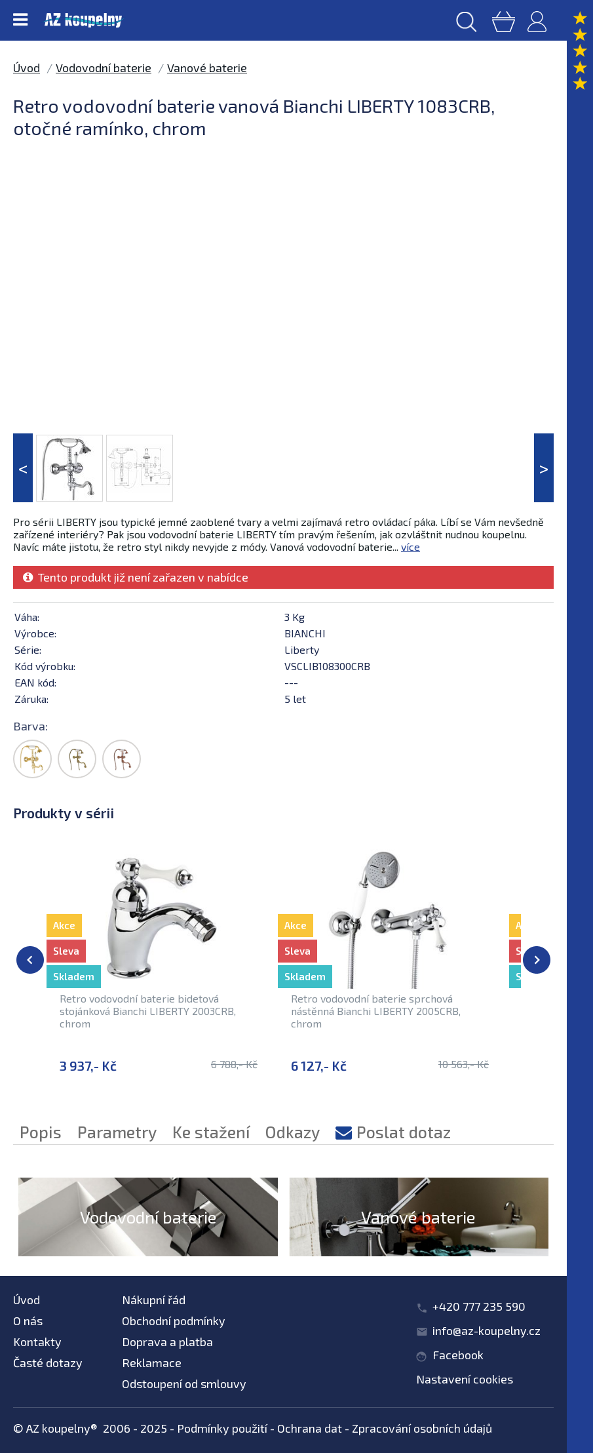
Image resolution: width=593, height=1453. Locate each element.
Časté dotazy (48, 1362)
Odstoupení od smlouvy (184, 1383)
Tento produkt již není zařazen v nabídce (135, 577)
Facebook (458, 1354)
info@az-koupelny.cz (486, 1330)
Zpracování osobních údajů (422, 1428)
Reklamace (152, 1362)
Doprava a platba (167, 1341)
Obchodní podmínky (173, 1320)
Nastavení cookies (464, 1379)
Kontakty (37, 1341)
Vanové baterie (207, 67)
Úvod (26, 67)
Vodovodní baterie (103, 67)
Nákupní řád (153, 1299)
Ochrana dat (309, 1428)
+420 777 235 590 (479, 1306)
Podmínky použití (222, 1428)
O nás (28, 1320)
